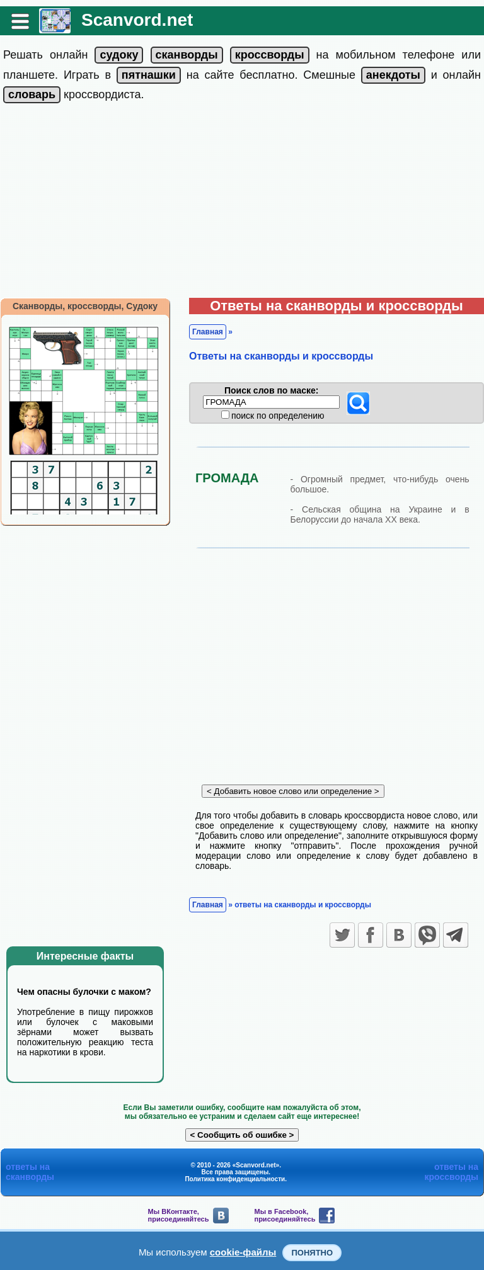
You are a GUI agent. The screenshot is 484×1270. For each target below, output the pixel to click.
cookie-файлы (243, 1252)
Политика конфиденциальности (235, 1179)
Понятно (312, 1252)
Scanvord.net (137, 20)
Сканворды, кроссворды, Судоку (85, 306)
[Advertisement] (242, 203)
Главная (207, 331)
